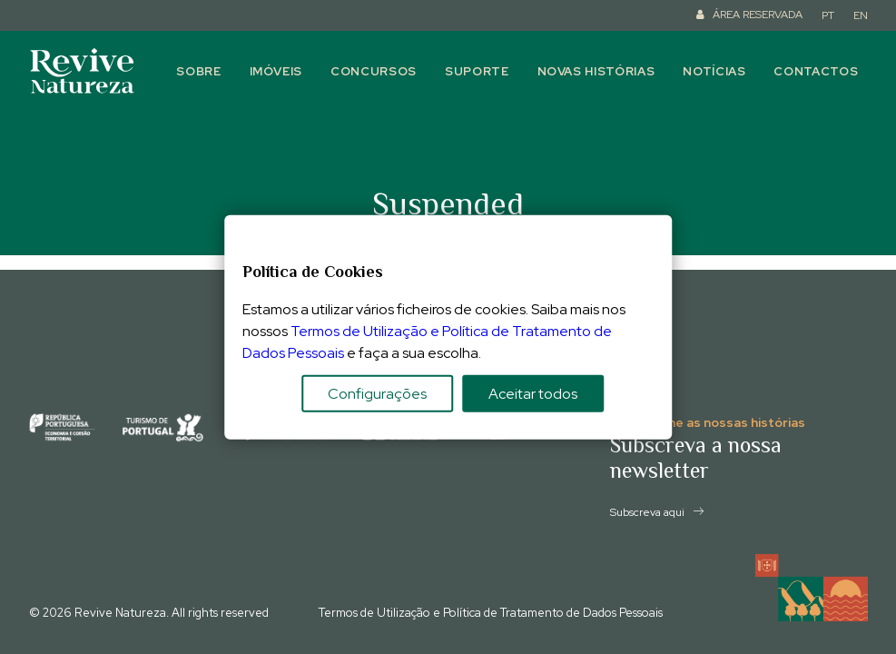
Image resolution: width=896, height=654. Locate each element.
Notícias (714, 71)
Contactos (815, 71)
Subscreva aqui (657, 512)
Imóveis (276, 71)
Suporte (477, 71)
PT (828, 15)
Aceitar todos (532, 392)
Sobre (198, 71)
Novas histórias (596, 71)
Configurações (377, 392)
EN (860, 15)
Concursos (373, 71)
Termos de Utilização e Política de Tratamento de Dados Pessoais (491, 612)
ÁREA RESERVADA (757, 14)
